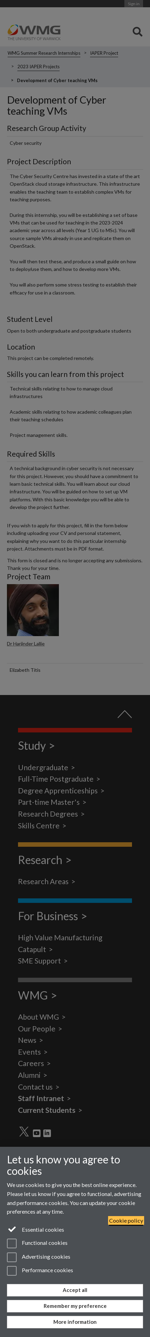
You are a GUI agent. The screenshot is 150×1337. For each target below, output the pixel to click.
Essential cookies (35, 1229)
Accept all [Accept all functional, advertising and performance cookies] (75, 1290)
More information (75, 1322)
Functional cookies (37, 1243)
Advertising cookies (38, 1257)
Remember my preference (75, 1306)
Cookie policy (126, 1220)
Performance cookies (40, 1270)
